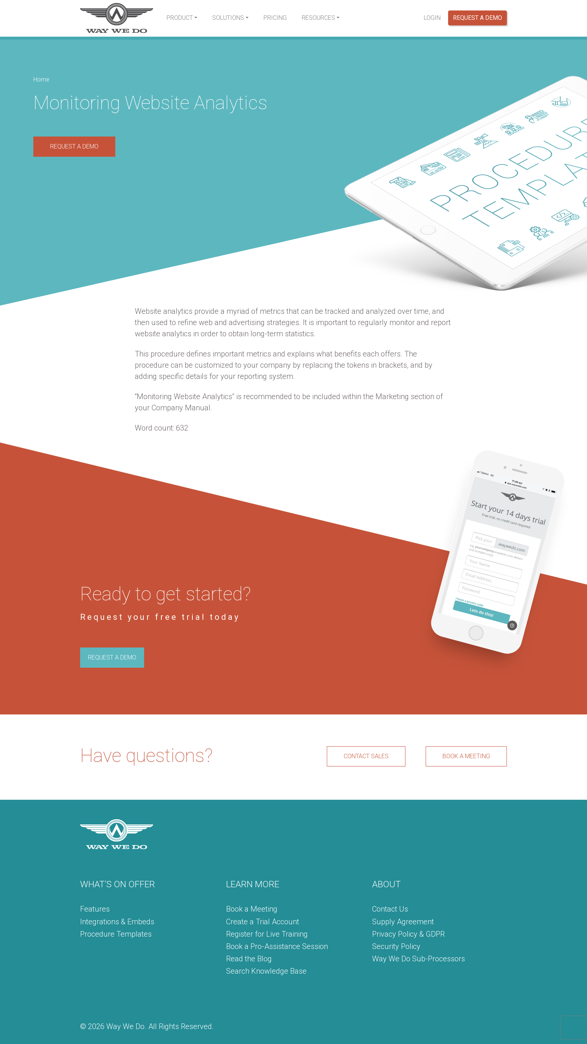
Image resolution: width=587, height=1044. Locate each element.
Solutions (228, 17)
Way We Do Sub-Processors (418, 958)
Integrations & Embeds (117, 921)
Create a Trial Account (262, 921)
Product (180, 17)
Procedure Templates (116, 934)
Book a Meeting (251, 908)
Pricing (275, 17)
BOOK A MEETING (466, 756)
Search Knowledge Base (266, 971)
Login (432, 17)
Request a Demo (477, 17)
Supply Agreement (403, 921)
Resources (318, 17)
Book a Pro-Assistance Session (277, 946)
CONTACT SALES (366, 756)
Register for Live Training (267, 934)
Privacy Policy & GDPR (408, 934)
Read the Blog (249, 958)
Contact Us (390, 908)
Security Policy (396, 946)
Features (95, 908)
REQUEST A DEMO (74, 146)
